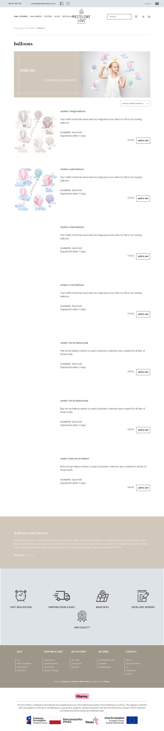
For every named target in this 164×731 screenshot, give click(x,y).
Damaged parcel (105, 667)
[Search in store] (119, 16)
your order (75, 660)
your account (76, 664)
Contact (129, 674)
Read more (19, 555)
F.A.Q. (19, 660)
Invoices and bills (51, 664)
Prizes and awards (133, 664)
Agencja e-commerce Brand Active (76, 682)
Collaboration (131, 671)
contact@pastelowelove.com (43, 3)
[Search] (103, 16)
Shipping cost (49, 660)
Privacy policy (22, 667)
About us (129, 660)
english (151, 3)
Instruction (21, 671)
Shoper (107, 682)
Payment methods (51, 671)
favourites (75, 667)
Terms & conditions (24, 664)
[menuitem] (22, 16)
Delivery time (49, 667)
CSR (127, 667)
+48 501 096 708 (14, 3)
